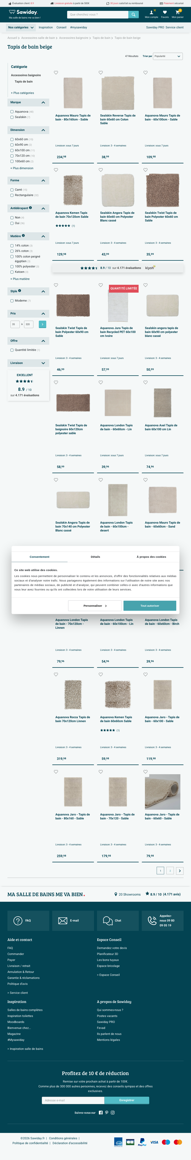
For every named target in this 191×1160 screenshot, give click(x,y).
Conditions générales (63, 1138)
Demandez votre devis (112, 948)
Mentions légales (108, 1040)
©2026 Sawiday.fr (33, 1138)
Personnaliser (95, 605)
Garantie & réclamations (23, 978)
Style (15, 291)
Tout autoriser (150, 605)
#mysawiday (78, 27)
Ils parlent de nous (109, 1034)
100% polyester (27, 266)
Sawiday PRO (155, 27)
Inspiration (46, 27)
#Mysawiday (15, 1040)
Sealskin (22, 117)
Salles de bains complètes (25, 1010)
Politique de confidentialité (30, 1143)
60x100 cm (25, 150)
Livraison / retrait (18, 966)
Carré (21, 189)
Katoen (21, 272)
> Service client (17, 993)
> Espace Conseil (108, 975)
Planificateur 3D (107, 954)
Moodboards (15, 1022)
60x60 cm (24, 139)
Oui (20, 223)
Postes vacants (107, 1016)
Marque (15, 102)
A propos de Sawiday (114, 1001)
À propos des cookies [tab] (151, 556)
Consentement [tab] (39, 556)
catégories (22, 93)
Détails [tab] (95, 556)
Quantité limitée (27, 350)
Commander (15, 954)
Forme (14, 180)
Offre (14, 341)
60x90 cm (23, 144)
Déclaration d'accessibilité (70, 1143)
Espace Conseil (109, 939)
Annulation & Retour (20, 972)
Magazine (14, 1034)
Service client (175, 27)
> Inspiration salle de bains (25, 1049)
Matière (17, 236)
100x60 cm (24, 161)
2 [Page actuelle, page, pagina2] (170, 871)
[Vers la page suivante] (180, 871)
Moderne (23, 300)
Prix (13, 313)
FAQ (22, 920)
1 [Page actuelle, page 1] (160, 871)
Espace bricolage (108, 966)
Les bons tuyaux (108, 960)
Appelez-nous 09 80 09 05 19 (161, 921)
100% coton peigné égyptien (27, 259)
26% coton (24, 251)
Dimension (17, 130)
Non (19, 217)
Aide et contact (19, 939)
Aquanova (24, 111)
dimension (21, 168)
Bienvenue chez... (19, 1028)
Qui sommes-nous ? (110, 1010)
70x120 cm (25, 155)
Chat (112, 920)
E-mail (68, 920)
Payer (11, 960)
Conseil (61, 27)
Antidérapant (21, 208)
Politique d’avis (17, 984)
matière (20, 279)
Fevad (101, 1028)
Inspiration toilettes (20, 1016)
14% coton (24, 245)
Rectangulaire (27, 195)
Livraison (16, 363)
